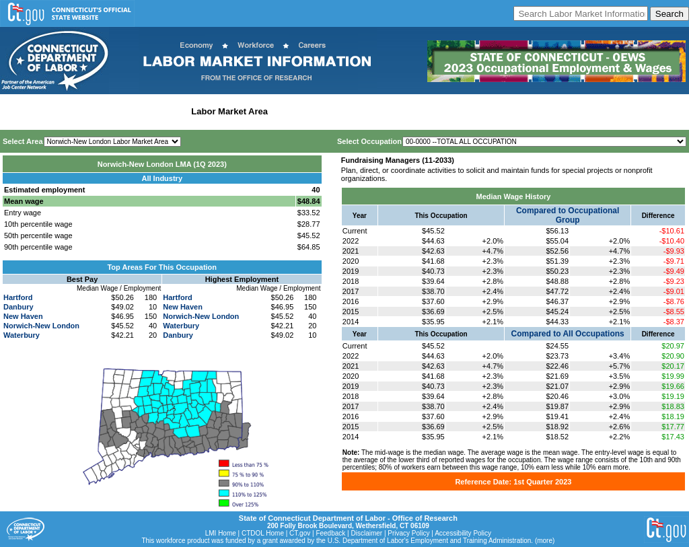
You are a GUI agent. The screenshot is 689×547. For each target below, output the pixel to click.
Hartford (17, 297)
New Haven (23, 316)
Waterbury (21, 335)
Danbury (18, 307)
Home (16, 111)
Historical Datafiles (434, 111)
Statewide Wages (70, 111)
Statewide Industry (147, 111)
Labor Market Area (229, 111)
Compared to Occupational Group (567, 215)
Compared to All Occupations (567, 333)
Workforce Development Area (333, 111)
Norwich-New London (41, 326)
